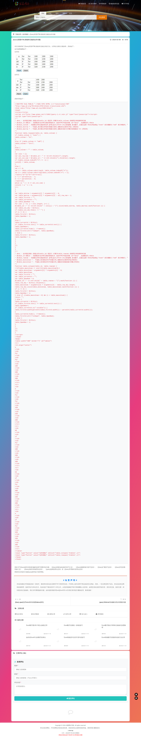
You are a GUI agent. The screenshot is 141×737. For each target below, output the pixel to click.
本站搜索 (102, 17)
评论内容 (17, 682)
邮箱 (16, 674)
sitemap (70, 730)
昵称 (16, 665)
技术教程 (25, 34)
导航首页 (18, 34)
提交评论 (70, 698)
